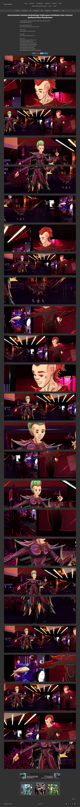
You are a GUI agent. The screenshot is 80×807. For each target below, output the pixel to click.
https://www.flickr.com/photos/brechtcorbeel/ (28, 44)
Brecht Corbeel (8, 4)
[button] (73, 799)
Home (25, 3)
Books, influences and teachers (39, 6)
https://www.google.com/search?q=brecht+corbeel (29, 26)
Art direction (24, 10)
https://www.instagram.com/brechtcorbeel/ (28, 40)
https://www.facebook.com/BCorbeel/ (27, 47)
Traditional (47, 3)
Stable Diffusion (56, 10)
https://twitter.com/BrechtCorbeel (26, 41)
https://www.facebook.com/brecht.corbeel (28, 45)
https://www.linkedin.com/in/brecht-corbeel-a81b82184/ (30, 50)
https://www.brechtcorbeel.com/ (26, 25)
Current (17, 10)
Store (50, 6)
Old (41, 10)
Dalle (63, 10)
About (60, 3)
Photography (39, 3)
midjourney (48, 10)
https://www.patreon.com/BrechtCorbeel (27, 31)
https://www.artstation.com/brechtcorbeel (28, 42)
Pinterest (54, 3)
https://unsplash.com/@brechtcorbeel (27, 35)
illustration (36, 10)
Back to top (40, 803)
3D (30, 10)
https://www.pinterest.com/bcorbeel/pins (28, 48)
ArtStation (31, 3)
